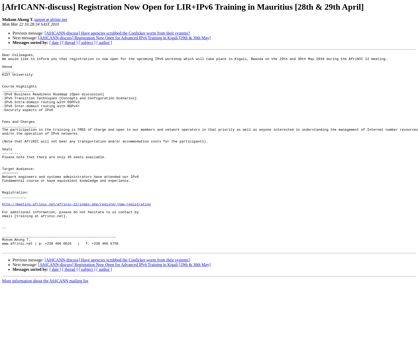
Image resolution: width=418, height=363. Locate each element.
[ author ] (104, 42)
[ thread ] (70, 42)
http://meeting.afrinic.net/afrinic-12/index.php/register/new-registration (76, 234)
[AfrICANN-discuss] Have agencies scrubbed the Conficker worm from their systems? (117, 33)
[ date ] (55, 42)
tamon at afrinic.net (51, 19)
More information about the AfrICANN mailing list (45, 320)
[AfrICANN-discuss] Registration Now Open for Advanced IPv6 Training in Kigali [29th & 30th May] (124, 38)
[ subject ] (87, 42)
